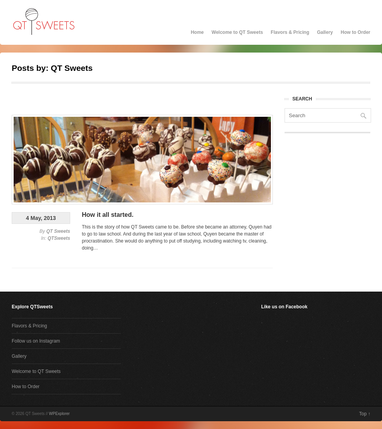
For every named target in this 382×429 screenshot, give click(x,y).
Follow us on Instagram (36, 341)
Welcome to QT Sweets (237, 32)
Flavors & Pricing (290, 32)
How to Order (355, 32)
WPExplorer (59, 413)
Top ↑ (364, 414)
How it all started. (107, 214)
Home (197, 32)
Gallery (325, 32)
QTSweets (59, 238)
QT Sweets (58, 231)
